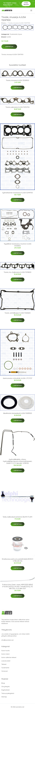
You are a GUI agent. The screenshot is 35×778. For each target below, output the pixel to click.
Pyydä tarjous (26, 3)
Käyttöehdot (5, 690)
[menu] (31, 10)
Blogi (3, 683)
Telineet (3, 664)
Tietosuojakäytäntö (7, 693)
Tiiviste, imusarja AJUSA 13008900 (17, 80)
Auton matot (5, 654)
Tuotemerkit (14, 34)
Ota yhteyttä (5, 686)
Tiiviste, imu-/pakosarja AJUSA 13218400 (17, 272)
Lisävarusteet (5, 661)
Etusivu (3, 23)
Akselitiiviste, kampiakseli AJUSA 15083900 (17, 413)
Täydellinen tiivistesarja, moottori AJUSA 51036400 (17, 245)
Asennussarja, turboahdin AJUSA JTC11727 (17, 378)
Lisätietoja (9, 46)
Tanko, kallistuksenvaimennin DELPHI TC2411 (17, 517)
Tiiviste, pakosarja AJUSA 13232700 (17, 107)
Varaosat (4, 671)
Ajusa (20, 34)
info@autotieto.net (7, 640)
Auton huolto (5, 650)
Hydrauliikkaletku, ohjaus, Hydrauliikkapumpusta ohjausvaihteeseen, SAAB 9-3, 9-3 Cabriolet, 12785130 (17, 461)
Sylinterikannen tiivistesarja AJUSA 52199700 (17, 193)
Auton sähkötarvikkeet (8, 657)
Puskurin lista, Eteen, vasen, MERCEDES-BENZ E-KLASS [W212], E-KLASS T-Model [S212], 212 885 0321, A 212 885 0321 (17, 586)
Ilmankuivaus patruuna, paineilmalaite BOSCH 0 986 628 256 (17, 560)
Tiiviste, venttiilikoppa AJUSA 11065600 (18, 313)
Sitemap (4, 697)
